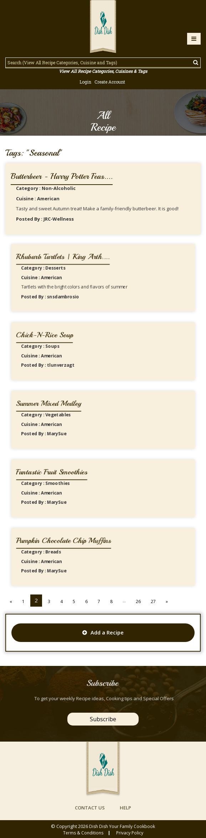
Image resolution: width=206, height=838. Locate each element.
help (125, 807)
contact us (90, 807)
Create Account (109, 82)
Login (85, 82)
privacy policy (129, 833)
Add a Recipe (103, 632)
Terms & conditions (83, 833)
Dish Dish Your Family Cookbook (122, 826)
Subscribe (103, 719)
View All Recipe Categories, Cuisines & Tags (103, 71)
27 (153, 601)
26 (138, 601)
